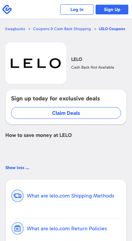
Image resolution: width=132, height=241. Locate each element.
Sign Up (112, 9)
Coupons (112, 28)
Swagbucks (15, 28)
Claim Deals (66, 113)
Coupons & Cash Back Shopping (62, 28)
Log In (77, 9)
